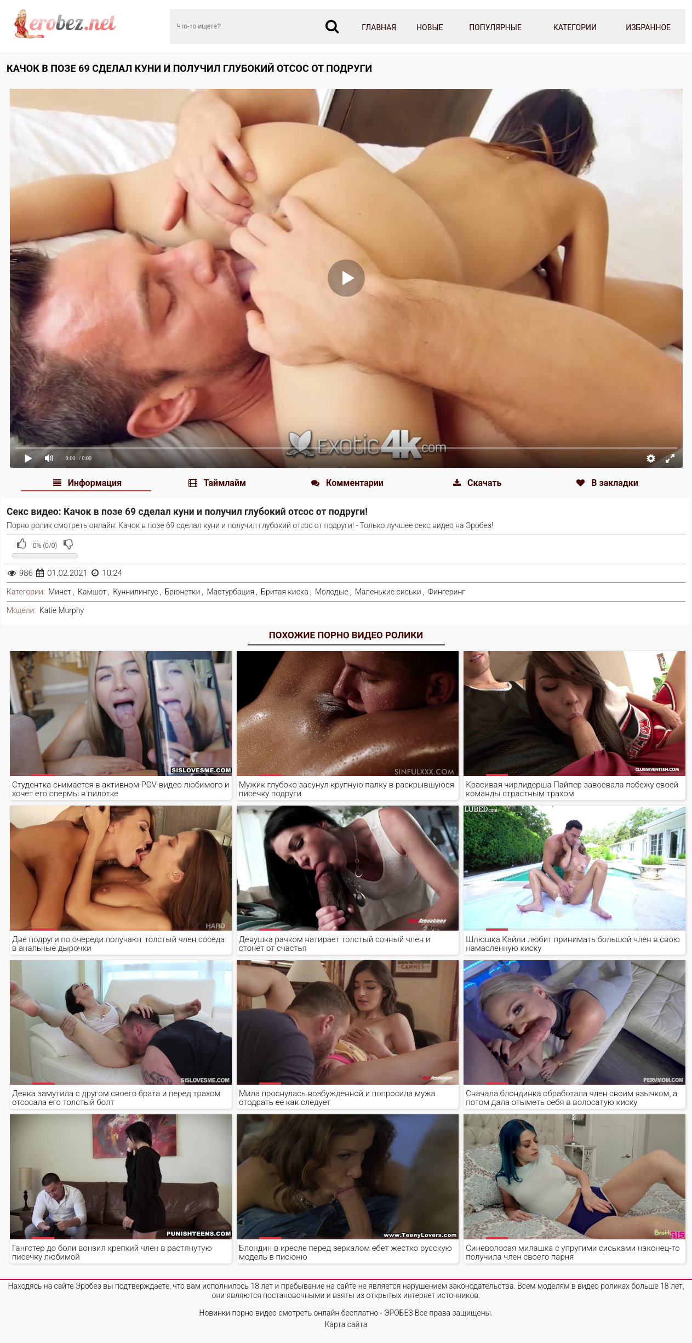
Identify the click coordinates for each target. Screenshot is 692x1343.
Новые (429, 27)
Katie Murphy (61, 610)
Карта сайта (346, 1324)
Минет (59, 591)
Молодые (331, 591)
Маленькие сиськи (388, 591)
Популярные (495, 27)
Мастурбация (230, 591)
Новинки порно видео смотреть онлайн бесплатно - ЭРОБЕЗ (306, 1312)
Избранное (648, 27)
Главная (379, 27)
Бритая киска (284, 591)
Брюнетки (183, 591)
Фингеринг (447, 591)
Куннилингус (135, 591)
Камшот (92, 591)
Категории (575, 27)
